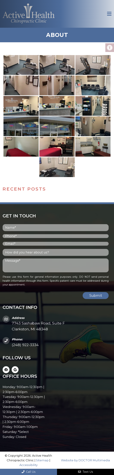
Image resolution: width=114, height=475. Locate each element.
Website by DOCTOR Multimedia (85, 460)
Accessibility (28, 465)
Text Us (85, 471)
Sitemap (42, 460)
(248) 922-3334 (25, 345)
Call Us (28, 471)
